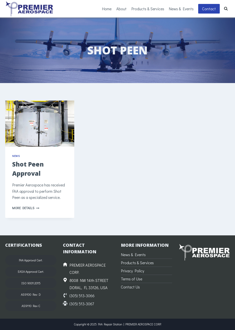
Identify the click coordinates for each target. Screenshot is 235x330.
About (121, 8)
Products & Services (147, 8)
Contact (209, 8)
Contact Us (130, 287)
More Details (25, 208)
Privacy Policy (132, 270)
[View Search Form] (226, 9)
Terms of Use (131, 278)
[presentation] (39, 124)
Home (107, 8)
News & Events (181, 8)
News (16, 156)
